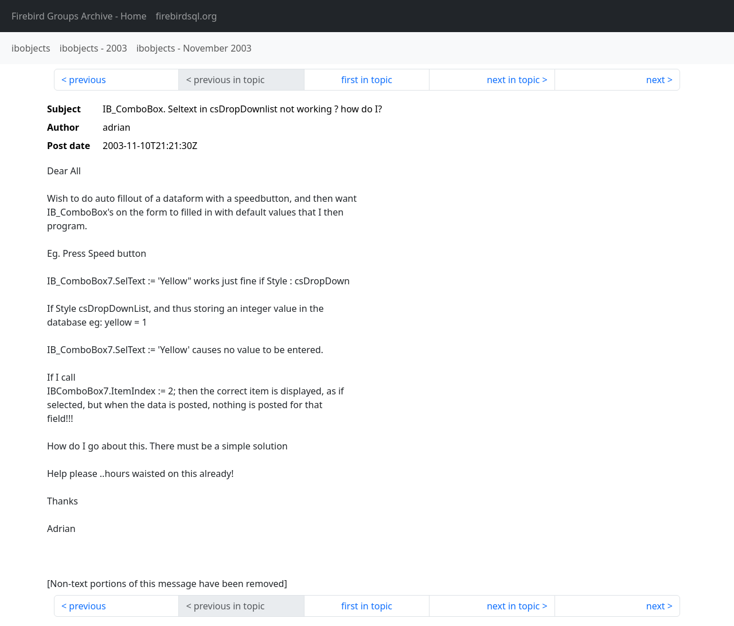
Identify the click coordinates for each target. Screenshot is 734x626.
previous (87, 79)
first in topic (366, 79)
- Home (79, 16)
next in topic (513, 79)
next (655, 79)
